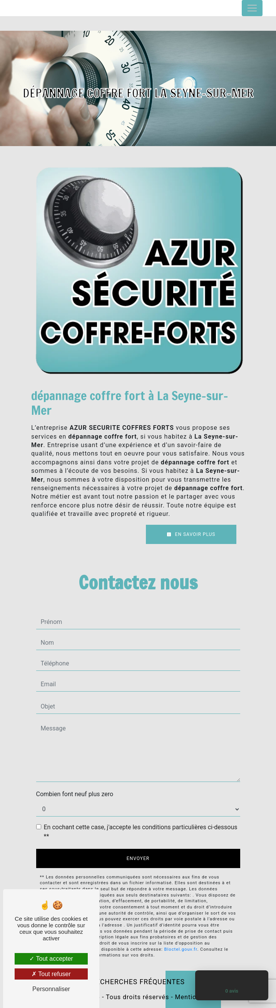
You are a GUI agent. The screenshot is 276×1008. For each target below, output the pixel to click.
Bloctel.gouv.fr (180, 949)
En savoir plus (191, 534)
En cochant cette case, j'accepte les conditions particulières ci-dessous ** (141, 831)
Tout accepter (51, 958)
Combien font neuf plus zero (75, 794)
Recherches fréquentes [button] (138, 982)
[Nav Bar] (252, 8)
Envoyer (138, 858)
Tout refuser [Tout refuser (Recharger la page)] (51, 974)
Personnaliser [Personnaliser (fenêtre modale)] (51, 989)
